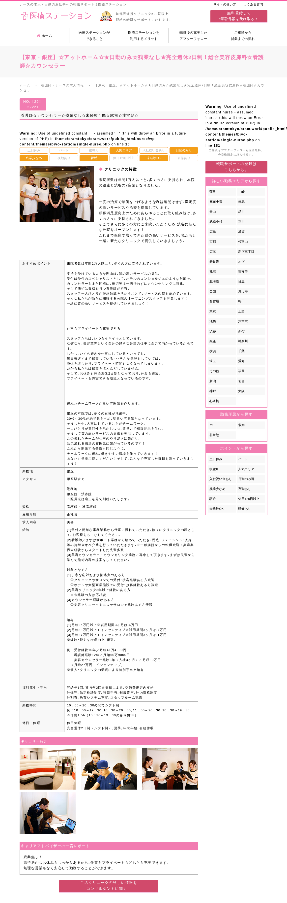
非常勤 (214, 435)
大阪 (241, 391)
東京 (212, 311)
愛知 (241, 361)
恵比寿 (243, 291)
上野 (241, 311)
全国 (212, 291)
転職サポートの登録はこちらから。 (236, 167)
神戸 (212, 391)
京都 (212, 241)
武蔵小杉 (215, 221)
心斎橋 (214, 401)
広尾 (212, 251)
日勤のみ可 (246, 479)
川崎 (241, 192)
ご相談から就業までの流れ (243, 36)
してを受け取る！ (238, 16)
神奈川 (243, 341)
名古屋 (214, 301)
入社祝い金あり (220, 479)
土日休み (215, 459)
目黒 (241, 281)
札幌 (212, 271)
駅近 (212, 499)
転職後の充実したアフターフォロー (193, 36)
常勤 (241, 425)
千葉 (241, 351)
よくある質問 (253, 4)
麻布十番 (215, 202)
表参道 (214, 261)
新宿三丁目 (246, 251)
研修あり (244, 509)
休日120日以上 (248, 499)
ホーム (44, 36)
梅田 (241, 301)
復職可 (214, 469)
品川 (241, 211)
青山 (212, 211)
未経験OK (216, 509)
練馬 (241, 202)
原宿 (241, 261)
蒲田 (212, 192)
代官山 (243, 241)
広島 (212, 231)
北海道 (214, 281)
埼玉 (212, 361)
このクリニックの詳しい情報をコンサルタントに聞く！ (108, 885)
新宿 (241, 331)
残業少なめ (217, 489)
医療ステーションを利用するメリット (143, 36)
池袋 (212, 321)
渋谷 (212, 331)
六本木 (243, 321)
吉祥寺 (243, 271)
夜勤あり (244, 489)
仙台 (241, 381)
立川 (241, 221)
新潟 (212, 381)
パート (214, 425)
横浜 (212, 351)
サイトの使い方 (224, 4)
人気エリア (246, 469)
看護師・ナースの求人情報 (62, 85)
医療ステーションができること (94, 36)
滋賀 (241, 231)
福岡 (241, 371)
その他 (214, 371)
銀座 (212, 341)
